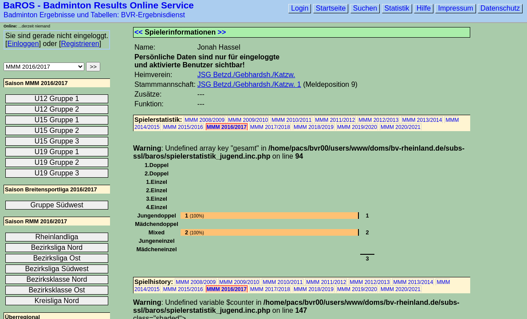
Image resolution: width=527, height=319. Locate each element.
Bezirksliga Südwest (56, 268)
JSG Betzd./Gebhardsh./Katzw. (246, 74)
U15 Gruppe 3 (57, 141)
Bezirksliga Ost (57, 258)
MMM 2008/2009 (204, 120)
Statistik (397, 8)
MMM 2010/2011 (291, 120)
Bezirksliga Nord (57, 247)
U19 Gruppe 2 (57, 162)
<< (138, 32)
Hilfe (424, 8)
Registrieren (80, 43)
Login (299, 8)
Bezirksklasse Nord (57, 279)
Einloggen (23, 43)
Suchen (365, 8)
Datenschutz (500, 8)
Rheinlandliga (57, 237)
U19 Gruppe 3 (57, 173)
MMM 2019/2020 (357, 127)
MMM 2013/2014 (422, 120)
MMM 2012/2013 (378, 120)
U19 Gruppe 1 (57, 152)
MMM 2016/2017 (227, 127)
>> (222, 32)
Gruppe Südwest (56, 205)
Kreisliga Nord (57, 300)
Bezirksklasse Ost (56, 290)
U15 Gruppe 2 (57, 130)
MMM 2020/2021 (401, 127)
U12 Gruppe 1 (57, 98)
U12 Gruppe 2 (57, 109)
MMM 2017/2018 (270, 127)
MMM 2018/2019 (314, 127)
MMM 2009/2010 (248, 120)
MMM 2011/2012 (335, 120)
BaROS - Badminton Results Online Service (98, 5)
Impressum (455, 8)
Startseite (331, 8)
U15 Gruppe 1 (57, 120)
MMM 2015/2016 (183, 127)
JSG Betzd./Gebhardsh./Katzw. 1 (249, 84)
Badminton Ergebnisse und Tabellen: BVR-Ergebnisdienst (94, 15)
